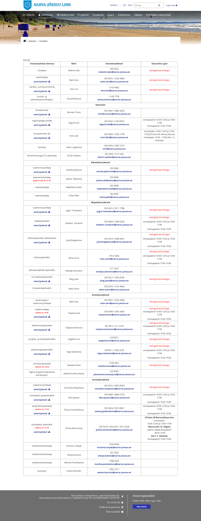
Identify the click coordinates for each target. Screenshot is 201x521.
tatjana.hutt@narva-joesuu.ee (114, 314)
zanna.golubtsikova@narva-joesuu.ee (114, 411)
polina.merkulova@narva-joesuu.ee (114, 429)
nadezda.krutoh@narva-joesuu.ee (114, 188)
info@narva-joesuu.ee (114, 148)
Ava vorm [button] (142, 506)
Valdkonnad (65, 15)
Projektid (83, 15)
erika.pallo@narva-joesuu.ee (114, 197)
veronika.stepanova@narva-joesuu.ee (114, 388)
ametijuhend (40, 91)
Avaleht (113, 5)
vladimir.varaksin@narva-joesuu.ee (114, 224)
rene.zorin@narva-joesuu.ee (114, 258)
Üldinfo (28, 15)
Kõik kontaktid (113, 511)
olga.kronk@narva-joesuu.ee (114, 124)
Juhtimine (45, 15)
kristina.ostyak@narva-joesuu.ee (114, 447)
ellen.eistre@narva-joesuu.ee (114, 289)
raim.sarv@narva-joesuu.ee (114, 81)
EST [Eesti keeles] (125, 5)
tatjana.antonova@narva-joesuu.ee (114, 329)
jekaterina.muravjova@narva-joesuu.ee (114, 374)
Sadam (138, 15)
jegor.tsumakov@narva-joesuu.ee (114, 211)
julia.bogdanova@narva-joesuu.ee (114, 241)
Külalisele (98, 15)
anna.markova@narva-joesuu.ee (114, 99)
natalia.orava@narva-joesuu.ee (114, 366)
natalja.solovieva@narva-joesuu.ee (114, 271)
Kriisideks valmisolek (158, 15)
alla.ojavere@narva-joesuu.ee (114, 397)
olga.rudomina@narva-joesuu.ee (114, 353)
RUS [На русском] (130, 5)
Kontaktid (43, 41)
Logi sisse (171, 5)
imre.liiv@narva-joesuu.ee (114, 90)
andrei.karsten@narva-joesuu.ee (114, 472)
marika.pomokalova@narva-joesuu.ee (114, 464)
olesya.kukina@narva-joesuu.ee (114, 455)
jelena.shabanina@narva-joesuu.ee (114, 180)
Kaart (111, 15)
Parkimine (124, 15)
